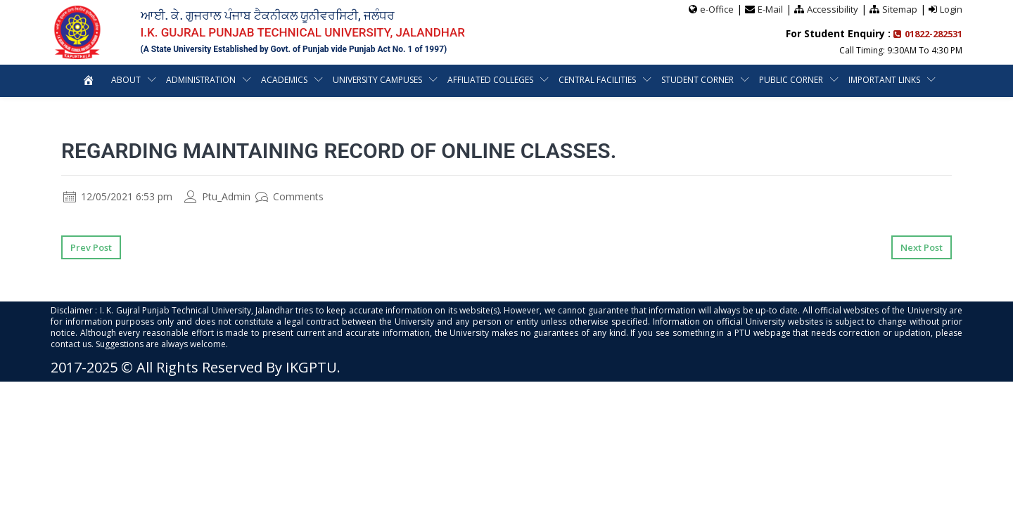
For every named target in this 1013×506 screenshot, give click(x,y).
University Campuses (377, 80)
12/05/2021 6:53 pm (117, 196)
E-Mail (770, 9)
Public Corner (791, 80)
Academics (284, 80)
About (126, 80)
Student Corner (697, 80)
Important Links (884, 80)
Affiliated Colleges (490, 80)
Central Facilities (597, 80)
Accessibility (832, 9)
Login (951, 9)
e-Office (717, 9)
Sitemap (899, 9)
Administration (201, 80)
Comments (289, 196)
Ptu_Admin (217, 196)
